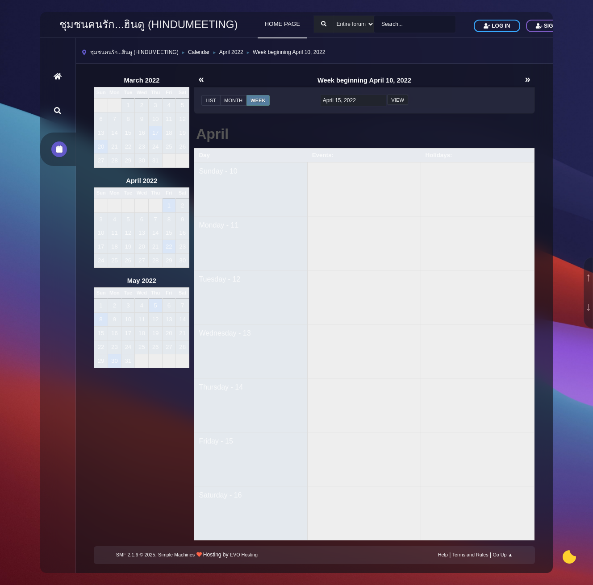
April (212, 134)
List (210, 100)
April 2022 (141, 180)
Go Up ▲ (503, 554)
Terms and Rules (470, 554)
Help (443, 554)
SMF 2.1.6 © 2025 (135, 554)
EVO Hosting (244, 554)
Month (233, 100)
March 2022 (141, 80)
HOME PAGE (282, 24)
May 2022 (141, 280)
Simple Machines (176, 554)
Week (258, 100)
